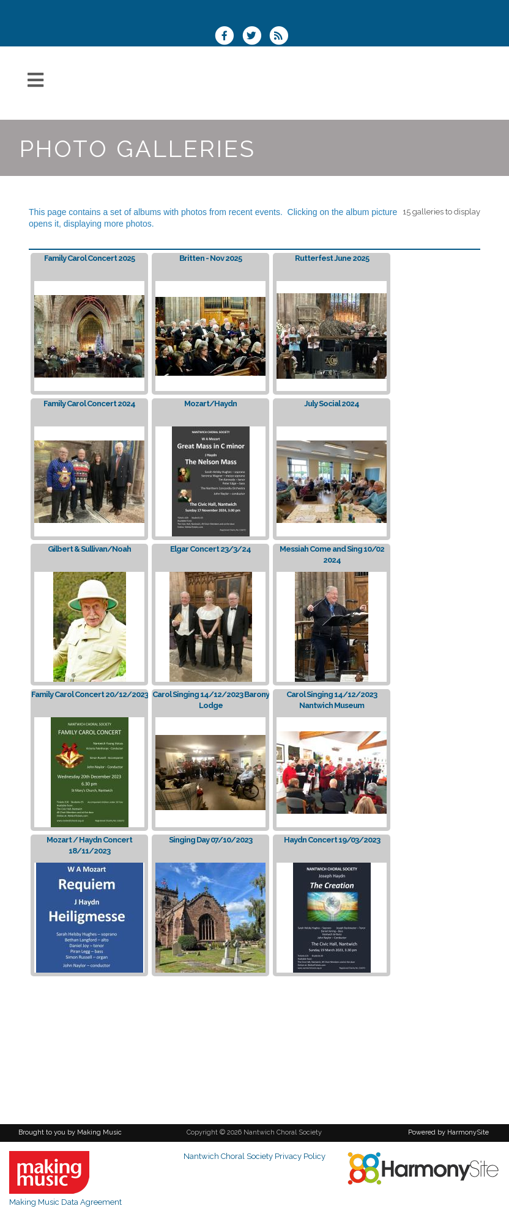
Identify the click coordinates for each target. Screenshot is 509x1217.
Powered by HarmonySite (448, 1132)
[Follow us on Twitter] (255, 37)
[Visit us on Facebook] (228, 37)
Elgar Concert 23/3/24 (210, 549)
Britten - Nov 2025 (210, 258)
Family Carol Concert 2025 (89, 258)
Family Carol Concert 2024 (89, 403)
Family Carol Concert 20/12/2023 (89, 694)
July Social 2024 (331, 403)
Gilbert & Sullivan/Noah (89, 549)
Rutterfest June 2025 (332, 258)
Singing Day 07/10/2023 (210, 839)
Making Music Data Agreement (65, 1202)
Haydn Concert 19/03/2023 (332, 839)
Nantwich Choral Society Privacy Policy (254, 1156)
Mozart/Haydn (210, 403)
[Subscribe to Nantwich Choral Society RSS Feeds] (281, 37)
